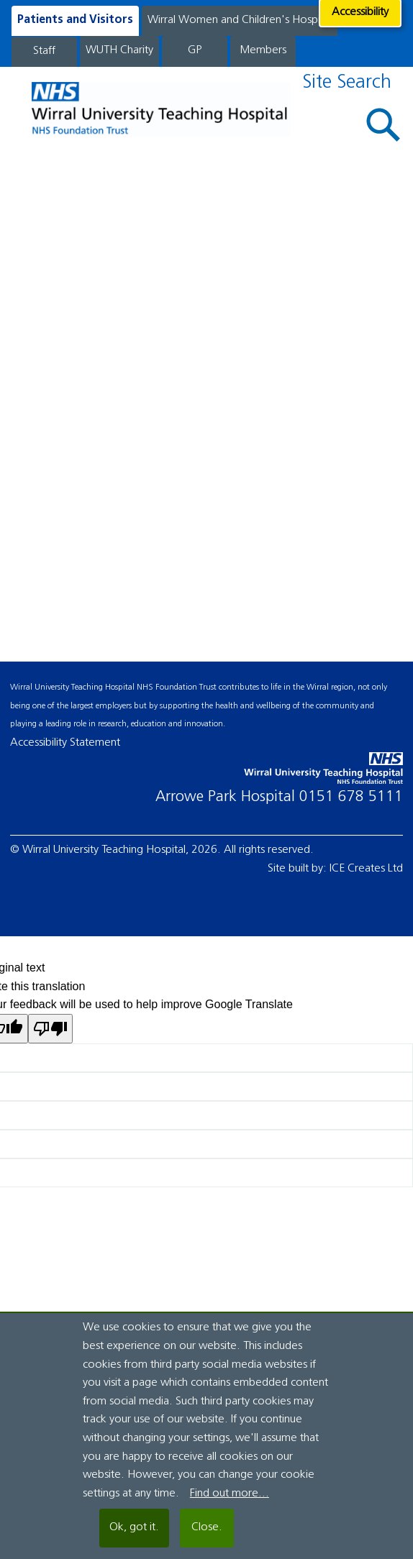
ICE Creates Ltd (366, 868)
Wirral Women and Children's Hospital (240, 20)
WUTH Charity (119, 50)
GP (194, 50)
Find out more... (229, 1493)
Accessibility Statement (65, 743)
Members (263, 50)
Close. (206, 1527)
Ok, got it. (134, 1527)
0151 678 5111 (351, 797)
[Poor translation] (50, 1028)
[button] (383, 125)
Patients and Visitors (75, 20)
